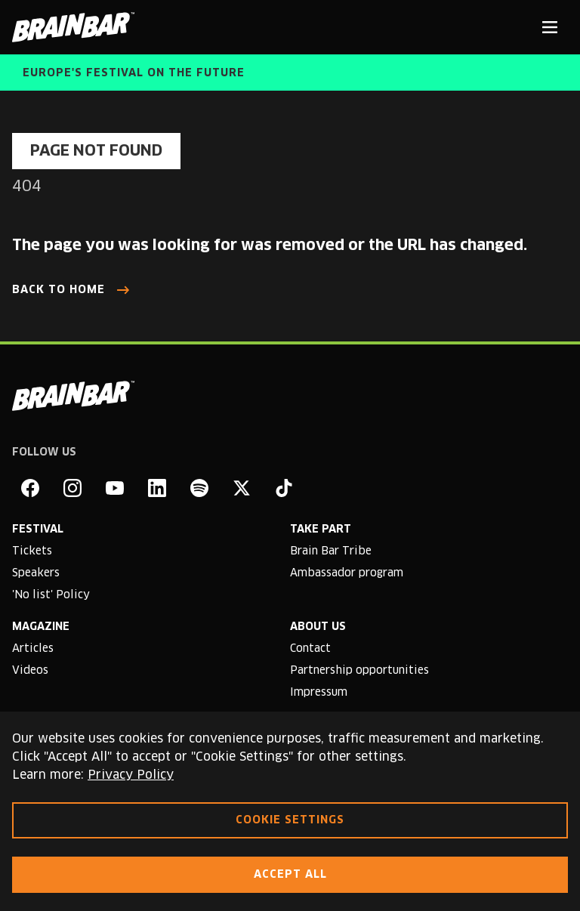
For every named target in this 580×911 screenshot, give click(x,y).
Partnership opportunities (359, 670)
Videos (30, 670)
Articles (33, 649)
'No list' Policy (51, 595)
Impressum (318, 692)
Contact (310, 649)
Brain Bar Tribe (331, 551)
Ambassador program (346, 573)
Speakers (36, 573)
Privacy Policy (131, 775)
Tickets (32, 551)
